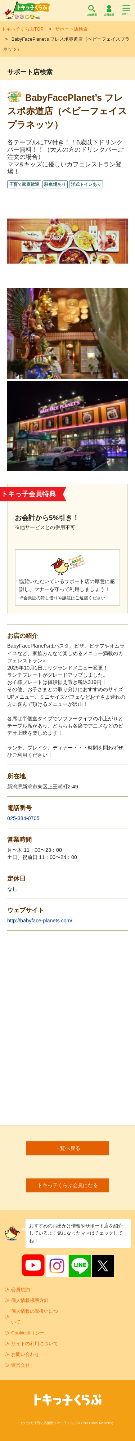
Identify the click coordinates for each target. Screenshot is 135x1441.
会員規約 (20, 1289)
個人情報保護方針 (30, 1300)
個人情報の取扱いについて (34, 1316)
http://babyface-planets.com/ (39, 920)
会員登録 (109, 10)
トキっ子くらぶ (27, 10)
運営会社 (20, 1365)
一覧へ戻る (67, 1148)
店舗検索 (91, 10)
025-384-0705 (23, 818)
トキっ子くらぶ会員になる (67, 1185)
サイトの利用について (34, 1343)
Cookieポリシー (27, 1332)
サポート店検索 (71, 29)
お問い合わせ (25, 1354)
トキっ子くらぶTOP (22, 29)
